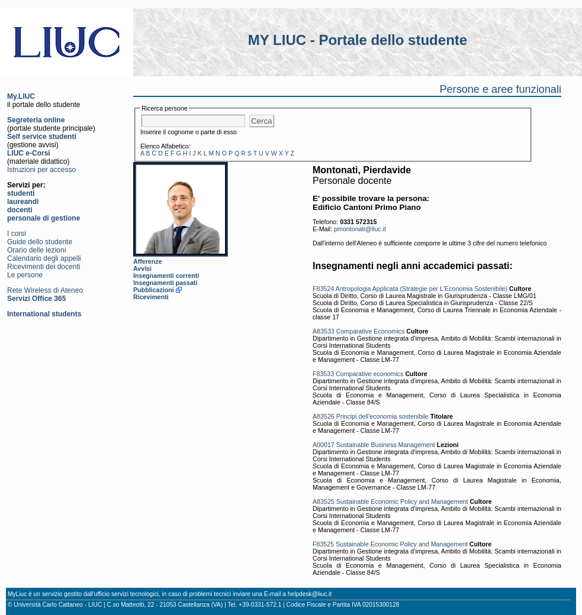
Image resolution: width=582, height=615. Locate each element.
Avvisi (142, 268)
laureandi (22, 202)
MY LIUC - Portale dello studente (357, 40)
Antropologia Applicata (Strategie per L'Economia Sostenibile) (422, 288)
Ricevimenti (151, 296)
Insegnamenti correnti (166, 275)
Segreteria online (36, 120)
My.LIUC (21, 96)
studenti (21, 193)
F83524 (323, 288)
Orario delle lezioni (36, 250)
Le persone (25, 275)
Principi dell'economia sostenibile (382, 416)
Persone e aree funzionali (500, 89)
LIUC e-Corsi (28, 153)
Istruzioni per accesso (41, 170)
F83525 (323, 544)
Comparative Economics (370, 331)
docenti (20, 210)
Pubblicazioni (153, 289)
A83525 (324, 501)
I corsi (16, 233)
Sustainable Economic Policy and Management (402, 501)
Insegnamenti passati (165, 282)
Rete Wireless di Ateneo (45, 290)
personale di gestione (43, 218)
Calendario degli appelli (44, 258)
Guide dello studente (39, 242)
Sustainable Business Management (385, 444)
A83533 (324, 331)
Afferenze (147, 261)
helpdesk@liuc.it (310, 594)
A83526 (324, 416)
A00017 (324, 444)
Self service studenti (41, 136)
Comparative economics (369, 373)
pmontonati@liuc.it (360, 228)
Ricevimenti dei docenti (43, 267)
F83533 (323, 373)
